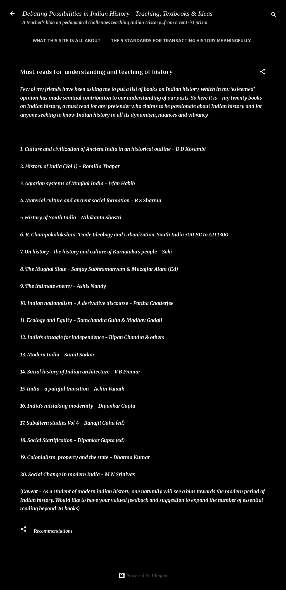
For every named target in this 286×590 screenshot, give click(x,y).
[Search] (273, 15)
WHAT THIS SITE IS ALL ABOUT (67, 40)
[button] (262, 72)
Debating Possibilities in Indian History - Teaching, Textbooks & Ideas (117, 13)
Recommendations (53, 531)
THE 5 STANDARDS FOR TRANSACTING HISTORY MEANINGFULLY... (182, 40)
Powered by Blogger (143, 575)
